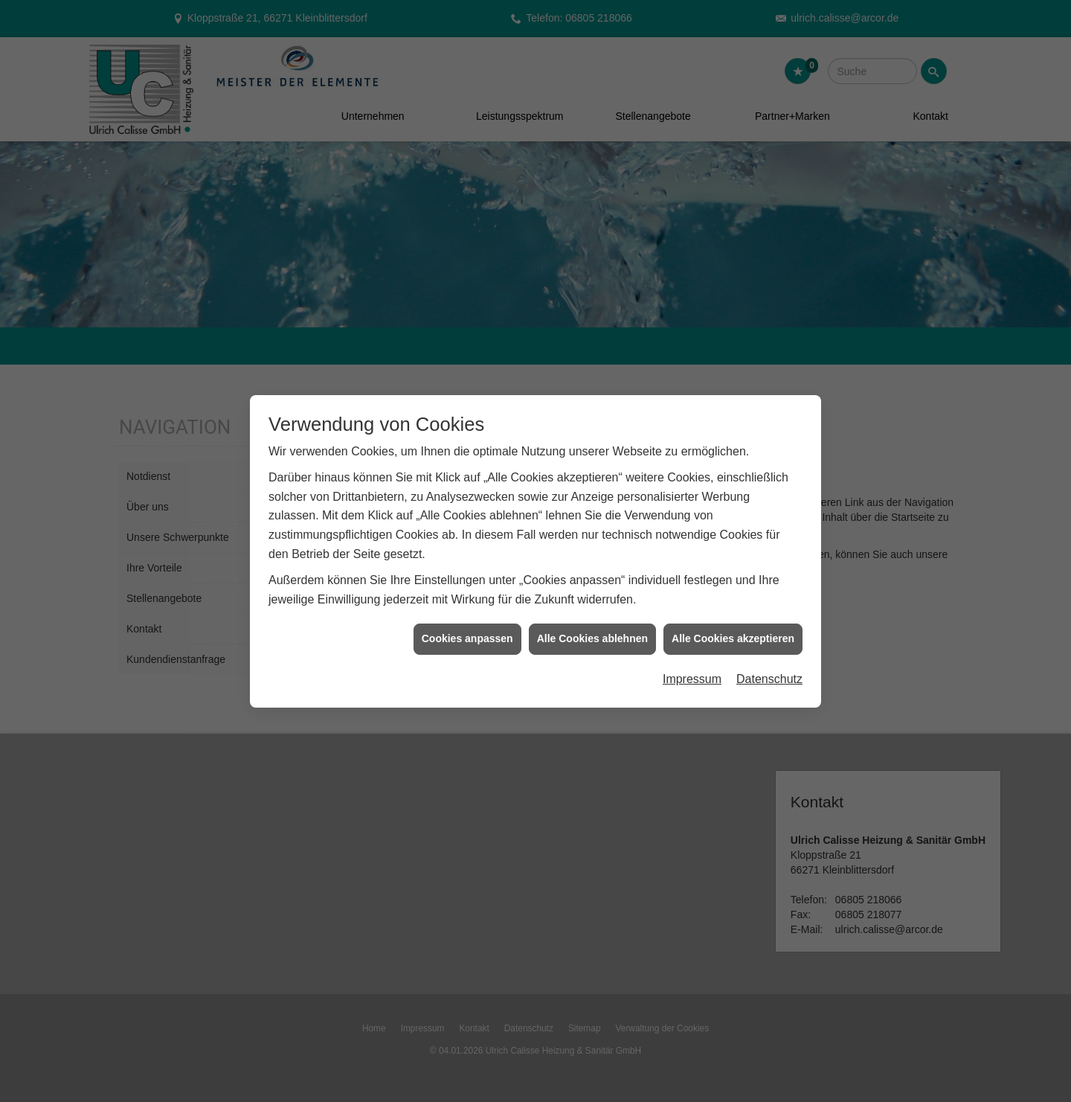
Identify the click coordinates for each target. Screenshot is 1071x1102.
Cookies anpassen (467, 631)
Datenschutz (769, 671)
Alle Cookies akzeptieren (733, 631)
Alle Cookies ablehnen (592, 631)
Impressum (692, 671)
